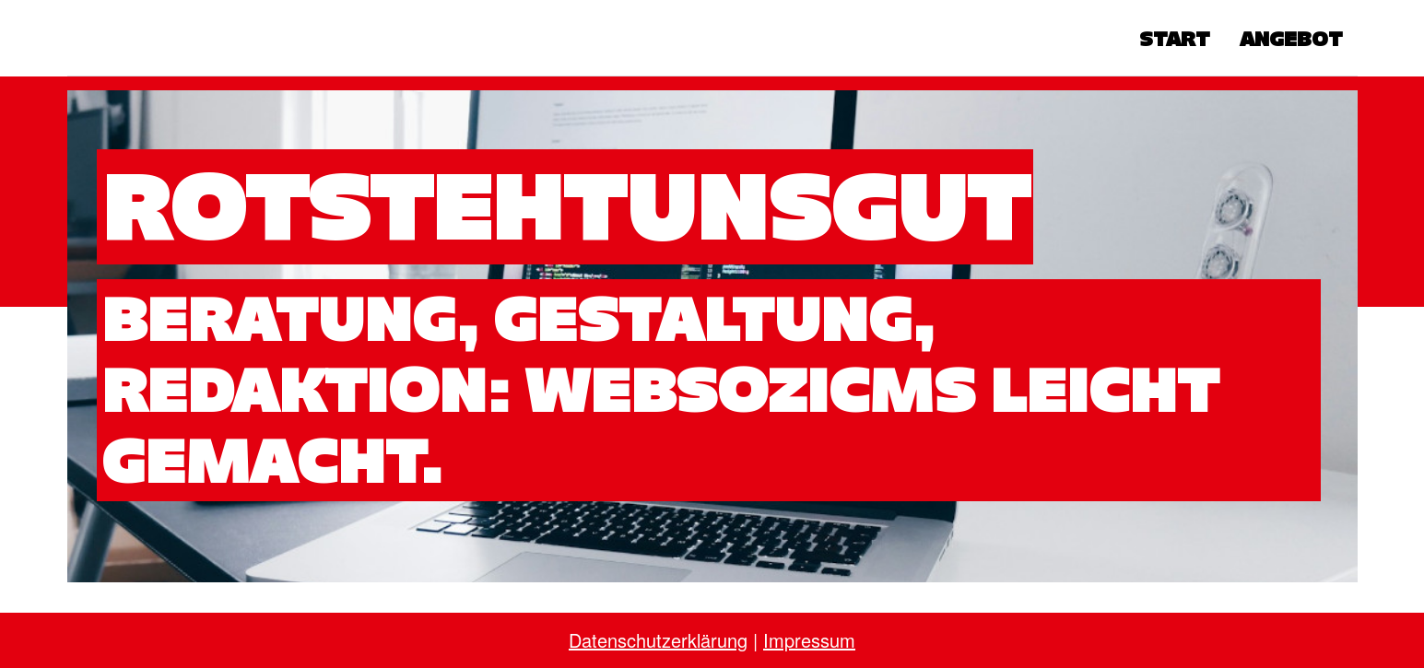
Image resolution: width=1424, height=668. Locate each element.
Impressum (809, 640)
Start (1174, 39)
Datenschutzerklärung (658, 640)
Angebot (1291, 39)
